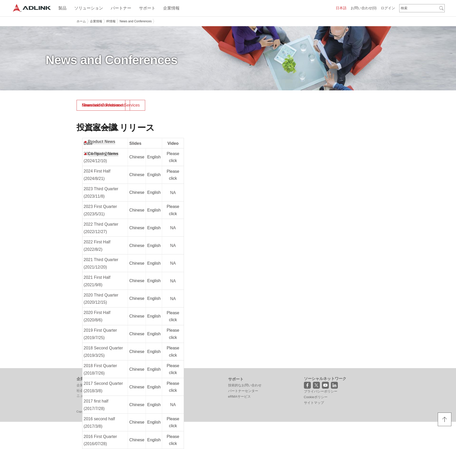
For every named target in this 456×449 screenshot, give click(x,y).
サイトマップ (314, 403)
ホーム (81, 21)
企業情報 (96, 21)
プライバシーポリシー (320, 391)
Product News (101, 141)
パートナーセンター (243, 391)
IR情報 (111, 21)
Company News (103, 153)
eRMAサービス (239, 396)
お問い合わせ (364, 8)
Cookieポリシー (316, 397)
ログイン (388, 8)
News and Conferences (136, 21)
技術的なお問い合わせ (245, 385)
